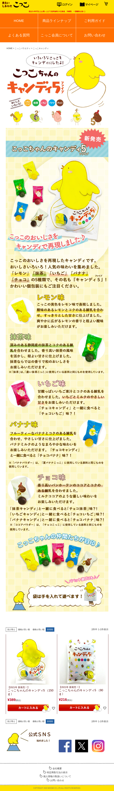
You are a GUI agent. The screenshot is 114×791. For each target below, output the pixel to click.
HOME (19, 21)
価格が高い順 (38, 629)
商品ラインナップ (56, 21)
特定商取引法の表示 (57, 772)
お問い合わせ (95, 35)
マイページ (91, 4)
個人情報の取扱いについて (57, 776)
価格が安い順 (24, 629)
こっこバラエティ (23, 48)
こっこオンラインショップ (15, 5)
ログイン (68, 4)
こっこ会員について (57, 35)
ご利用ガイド (95, 21)
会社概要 (57, 768)
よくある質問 (19, 35)
